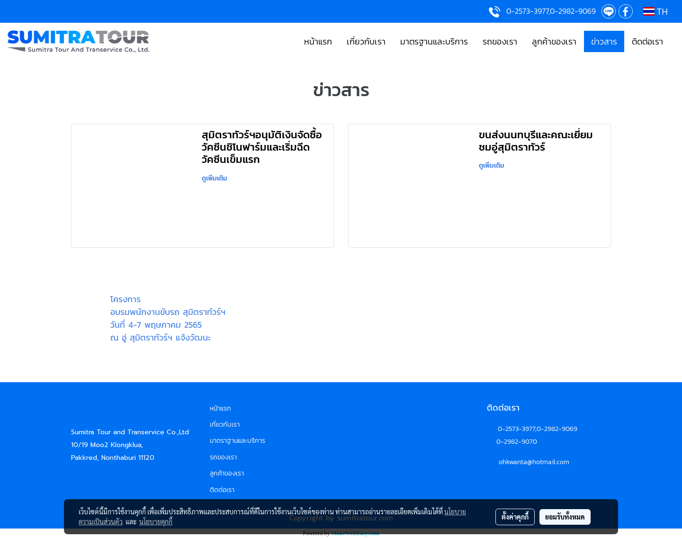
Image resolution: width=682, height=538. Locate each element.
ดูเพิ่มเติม (216, 178)
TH (655, 11)
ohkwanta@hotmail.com (534, 462)
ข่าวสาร (604, 41)
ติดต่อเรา (647, 41)
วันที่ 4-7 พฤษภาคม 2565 (156, 324)
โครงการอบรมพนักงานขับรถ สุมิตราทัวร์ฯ (167, 305)
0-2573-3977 (516, 429)
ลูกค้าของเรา (554, 41)
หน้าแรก (318, 41)
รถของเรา (500, 41)
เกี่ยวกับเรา (366, 41)
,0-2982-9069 (556, 429)
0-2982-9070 (516, 442)
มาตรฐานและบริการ (434, 41)
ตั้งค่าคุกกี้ (515, 516)
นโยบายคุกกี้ (155, 521)
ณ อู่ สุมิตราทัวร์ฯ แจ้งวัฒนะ (160, 337)
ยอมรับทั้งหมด (565, 516)
